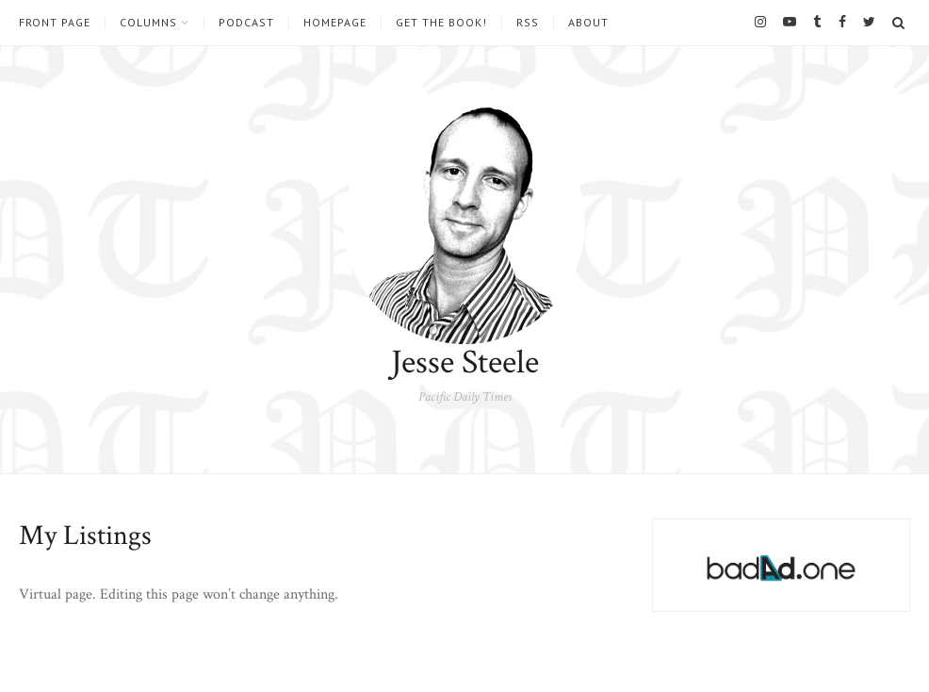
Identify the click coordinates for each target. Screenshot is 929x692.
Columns (148, 22)
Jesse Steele (465, 362)
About (588, 22)
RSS (527, 22)
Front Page (54, 22)
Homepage (335, 22)
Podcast (246, 22)
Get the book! (441, 22)
